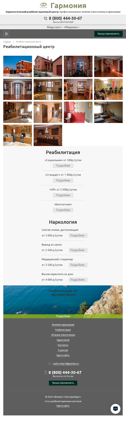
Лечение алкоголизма (63, 335)
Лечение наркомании (63, 324)
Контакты (63, 345)
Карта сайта (63, 355)
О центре (63, 350)
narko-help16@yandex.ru (66, 363)
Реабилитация (63, 329)
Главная (7, 42)
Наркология (63, 340)
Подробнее (63, 165)
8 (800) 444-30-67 (65, 18)
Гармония (68, 5)
